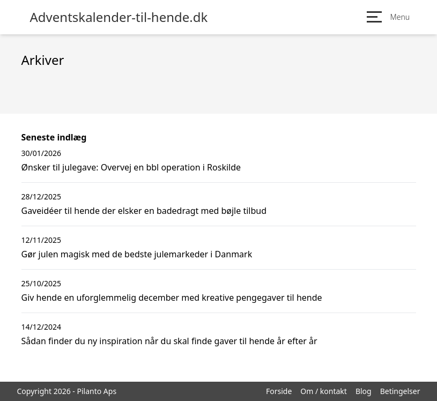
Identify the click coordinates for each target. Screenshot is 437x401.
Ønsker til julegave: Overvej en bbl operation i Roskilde (131, 167)
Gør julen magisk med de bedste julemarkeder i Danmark (137, 254)
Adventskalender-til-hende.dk (119, 17)
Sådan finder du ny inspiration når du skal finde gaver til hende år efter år (169, 341)
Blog (363, 391)
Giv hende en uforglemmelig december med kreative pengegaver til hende (171, 297)
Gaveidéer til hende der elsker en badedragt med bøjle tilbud (144, 211)
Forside (279, 391)
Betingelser (400, 391)
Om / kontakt (323, 391)
